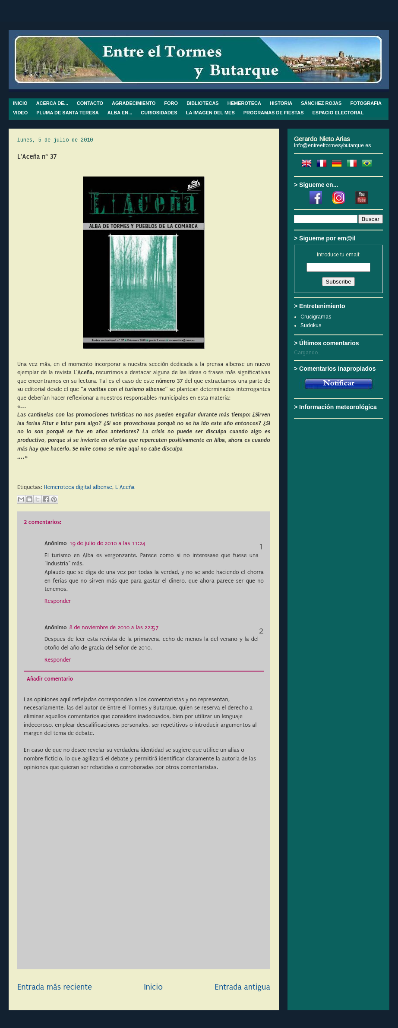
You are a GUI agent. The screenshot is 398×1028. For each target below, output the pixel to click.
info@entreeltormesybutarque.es (332, 145)
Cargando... (308, 353)
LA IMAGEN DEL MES (210, 112)
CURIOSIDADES (159, 112)
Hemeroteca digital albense (78, 487)
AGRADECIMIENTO (133, 103)
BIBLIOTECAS (202, 103)
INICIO (20, 103)
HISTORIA (281, 103)
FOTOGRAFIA (366, 103)
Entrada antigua (242, 987)
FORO (171, 103)
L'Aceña (125, 487)
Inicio (153, 987)
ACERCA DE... (52, 103)
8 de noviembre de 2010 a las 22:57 (114, 627)
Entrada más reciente (54, 987)
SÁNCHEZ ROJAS (321, 103)
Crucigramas (315, 317)
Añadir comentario (50, 678)
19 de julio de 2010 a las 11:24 (107, 543)
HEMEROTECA (244, 103)
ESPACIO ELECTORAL (338, 112)
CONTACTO (90, 103)
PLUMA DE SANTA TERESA (67, 112)
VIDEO (20, 112)
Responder (57, 601)
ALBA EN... (120, 112)
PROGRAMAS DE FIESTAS (273, 112)
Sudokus (310, 325)
